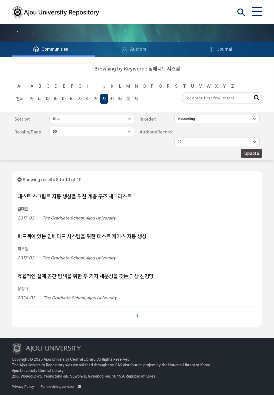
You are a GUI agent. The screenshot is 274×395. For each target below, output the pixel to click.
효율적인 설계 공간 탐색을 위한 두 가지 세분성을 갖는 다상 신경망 (85, 276)
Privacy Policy (23, 387)
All (19, 86)
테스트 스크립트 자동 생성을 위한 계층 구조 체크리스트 (74, 196)
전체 (20, 99)
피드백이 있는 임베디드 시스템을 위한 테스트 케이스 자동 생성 (81, 236)
